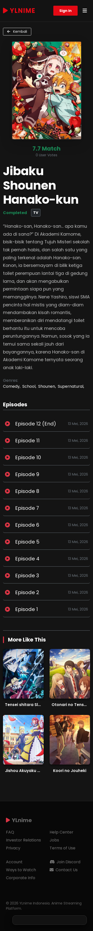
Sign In (65, 10)
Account (14, 862)
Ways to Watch (21, 870)
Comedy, (11, 386)
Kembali (17, 31)
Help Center (61, 832)
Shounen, (47, 386)
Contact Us (64, 870)
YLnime (19, 10)
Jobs (54, 840)
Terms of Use (62, 848)
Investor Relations (23, 840)
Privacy (13, 848)
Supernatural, (71, 386)
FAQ (10, 832)
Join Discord (65, 862)
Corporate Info (20, 878)
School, (29, 386)
